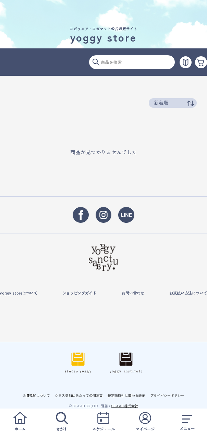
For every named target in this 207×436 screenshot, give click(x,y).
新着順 (161, 102)
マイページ (145, 422)
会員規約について (36, 395)
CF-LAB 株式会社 (124, 405)
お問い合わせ (133, 293)
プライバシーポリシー (167, 395)
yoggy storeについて (18, 293)
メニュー (187, 421)
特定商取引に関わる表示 (126, 395)
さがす (62, 422)
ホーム (20, 422)
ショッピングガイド (79, 293)
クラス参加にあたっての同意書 (79, 395)
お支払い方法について (188, 293)
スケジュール (104, 422)
